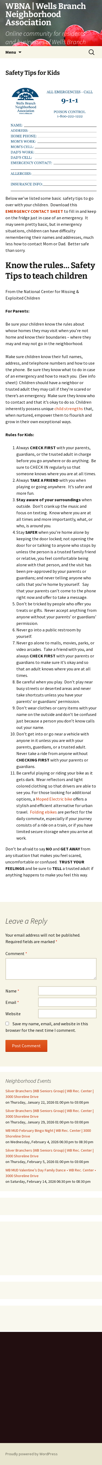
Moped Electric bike (54, 799)
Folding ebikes (43, 812)
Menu (10, 52)
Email (12, 1002)
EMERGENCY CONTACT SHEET (34, 211)
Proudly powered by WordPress (31, 1453)
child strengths (68, 408)
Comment (16, 953)
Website (13, 1013)
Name (12, 991)
